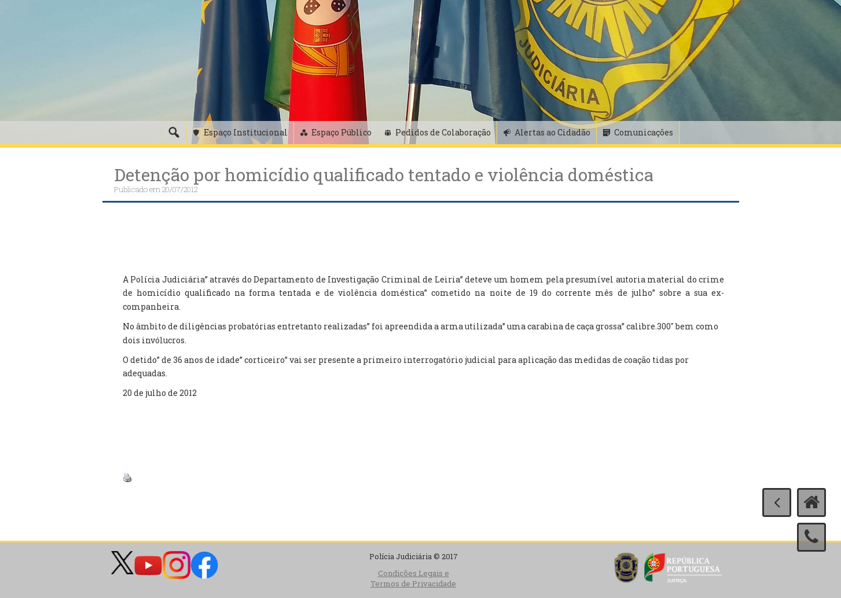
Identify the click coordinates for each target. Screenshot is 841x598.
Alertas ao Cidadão (552, 132)
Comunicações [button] (643, 132)
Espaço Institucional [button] (246, 132)
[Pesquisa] (173, 132)
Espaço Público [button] (341, 132)
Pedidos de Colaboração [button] (443, 132)
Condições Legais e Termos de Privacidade (413, 578)
